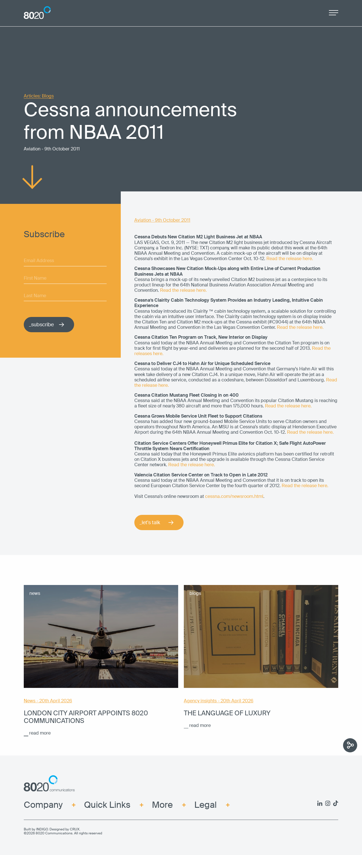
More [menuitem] (162, 805)
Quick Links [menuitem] (107, 805)
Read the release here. (289, 259)
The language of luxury (227, 713)
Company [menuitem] (43, 805)
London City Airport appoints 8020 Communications (86, 717)
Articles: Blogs (39, 96)
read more (40, 733)
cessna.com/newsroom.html (234, 496)
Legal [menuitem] (205, 805)
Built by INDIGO (36, 829)
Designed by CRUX (64, 829)
